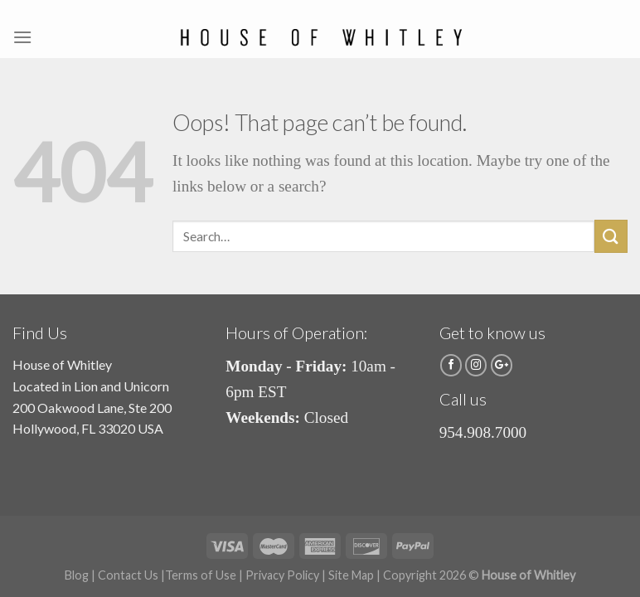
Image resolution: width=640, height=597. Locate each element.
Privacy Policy (282, 575)
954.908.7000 (483, 432)
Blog (77, 575)
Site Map (351, 575)
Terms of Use (200, 575)
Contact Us (128, 575)
